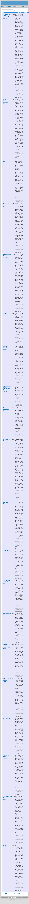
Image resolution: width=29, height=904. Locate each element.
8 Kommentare (18, 311)
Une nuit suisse (6, 439)
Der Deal (5, 845)
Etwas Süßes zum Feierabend (7, 581)
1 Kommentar (18, 498)
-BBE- (4, 206)
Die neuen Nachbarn (5, 347)
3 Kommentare (18, 157)
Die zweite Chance (7, 613)
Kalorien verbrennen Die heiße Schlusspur (7, 646)
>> (22, 893)
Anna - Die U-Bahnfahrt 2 (6, 501)
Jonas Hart (5, 18)
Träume (4, 161)
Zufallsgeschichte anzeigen (21, 9)
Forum (14, 6)
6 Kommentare (18, 793)
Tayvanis (4, 349)
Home (2, 6)
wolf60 (4, 799)
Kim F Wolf (5, 257)
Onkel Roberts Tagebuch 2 (6, 756)
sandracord (5, 720)
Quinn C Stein (5, 681)
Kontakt (22, 6)
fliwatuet (5, 758)
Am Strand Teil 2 (6, 718)
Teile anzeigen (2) (18, 794)
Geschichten (8, 6)
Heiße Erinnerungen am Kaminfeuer (7, 101)
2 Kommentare (18, 405)
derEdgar (5, 551)
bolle (4, 847)
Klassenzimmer (6, 160)
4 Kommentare (18, 97)
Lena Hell (5, 391)
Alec (4, 103)
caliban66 (5, 614)
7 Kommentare (18, 716)
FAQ (26, 6)
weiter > (19, 893)
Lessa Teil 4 (5, 313)
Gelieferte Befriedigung (6, 408)
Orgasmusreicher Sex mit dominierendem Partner (7, 387)
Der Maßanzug (6, 550)
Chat (18, 6)
